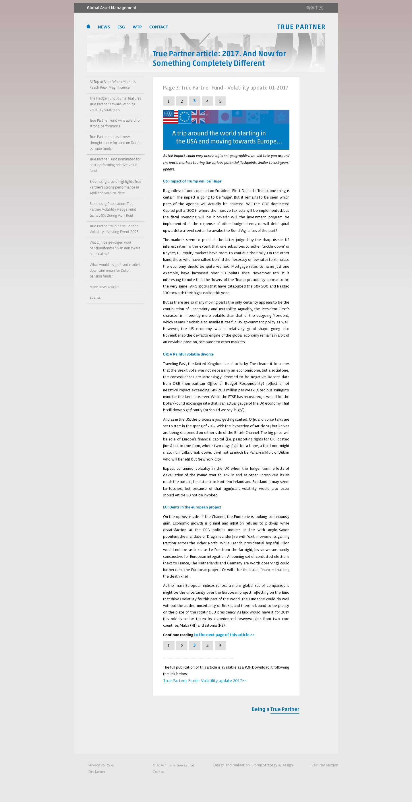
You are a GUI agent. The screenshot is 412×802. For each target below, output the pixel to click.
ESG (121, 27)
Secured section (326, 764)
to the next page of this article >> (222, 634)
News (104, 27)
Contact (158, 771)
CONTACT (158, 27)
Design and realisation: (260, 764)
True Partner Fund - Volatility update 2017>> (199, 679)
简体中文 (314, 7)
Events (95, 297)
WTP (138, 27)
